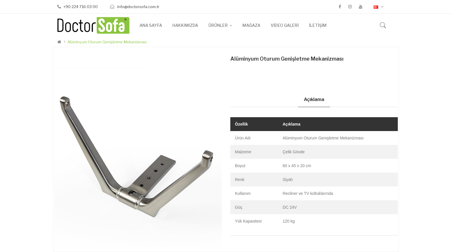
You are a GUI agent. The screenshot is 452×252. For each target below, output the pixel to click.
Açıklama (314, 99)
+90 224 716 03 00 (80, 6)
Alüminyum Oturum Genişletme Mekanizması (107, 42)
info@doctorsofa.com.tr (137, 6)
